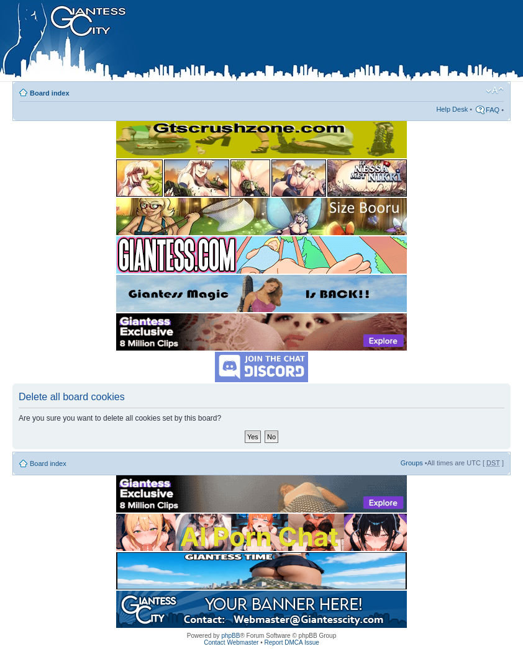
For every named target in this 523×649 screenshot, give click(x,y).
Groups (412, 463)
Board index (50, 93)
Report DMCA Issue (291, 642)
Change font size (495, 90)
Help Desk (452, 109)
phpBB (230, 635)
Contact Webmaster (231, 642)
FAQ (492, 110)
